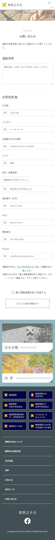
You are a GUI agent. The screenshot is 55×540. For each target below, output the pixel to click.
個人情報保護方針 (25, 266)
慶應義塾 (13, 394)
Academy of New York (41, 415)
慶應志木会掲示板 (13, 451)
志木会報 (9, 460)
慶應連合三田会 (15, 426)
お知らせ (9, 479)
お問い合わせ (11, 499)
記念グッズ (10, 489)
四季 (7, 470)
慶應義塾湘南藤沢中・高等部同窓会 (16, 415)
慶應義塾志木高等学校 (41, 395)
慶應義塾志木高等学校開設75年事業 (43, 426)
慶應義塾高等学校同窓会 (15, 405)
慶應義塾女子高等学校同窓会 (42, 405)
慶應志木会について (13, 441)
